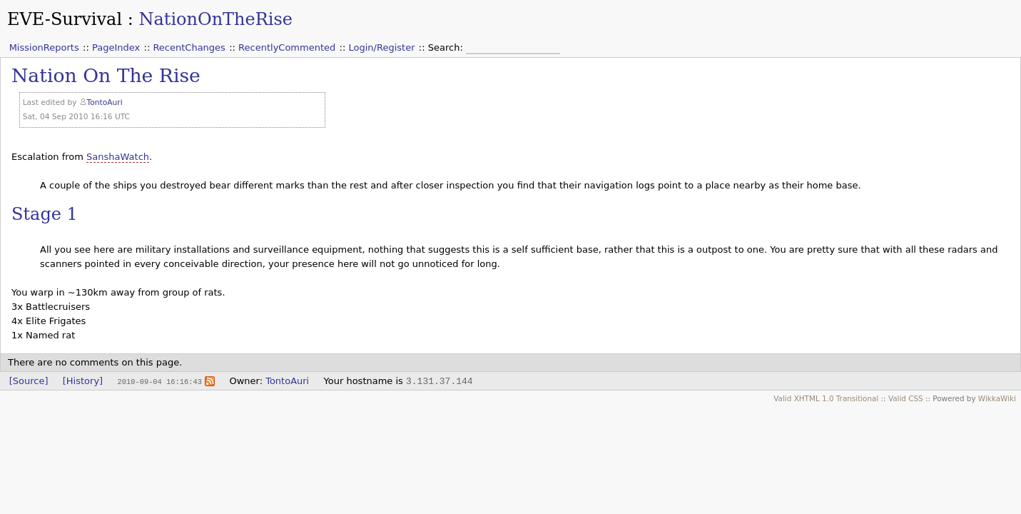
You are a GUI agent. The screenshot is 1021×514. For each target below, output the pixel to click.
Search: (447, 47)
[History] (83, 381)
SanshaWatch (117, 156)
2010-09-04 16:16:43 (159, 381)
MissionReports (44, 47)
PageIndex (116, 47)
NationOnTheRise (215, 19)
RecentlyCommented (286, 47)
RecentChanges (189, 47)
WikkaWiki (997, 398)
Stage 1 (44, 214)
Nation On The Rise (105, 75)
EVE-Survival (64, 19)
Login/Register (382, 47)
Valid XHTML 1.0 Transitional (825, 398)
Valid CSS (905, 398)
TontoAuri (105, 102)
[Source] (29, 381)
